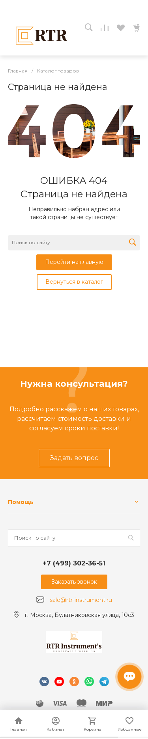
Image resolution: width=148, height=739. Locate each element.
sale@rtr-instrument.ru (81, 599)
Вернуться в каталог (74, 281)
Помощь (21, 502)
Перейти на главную (74, 261)
